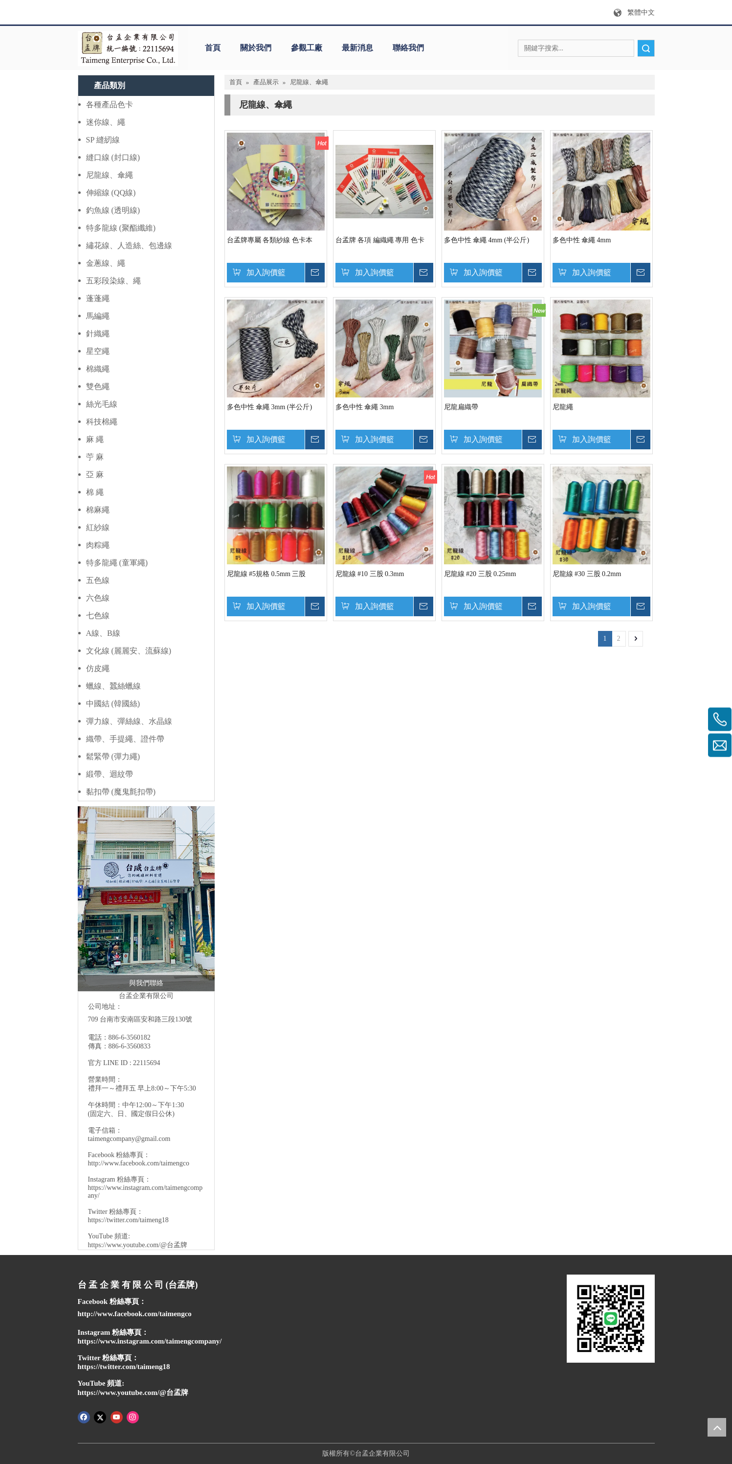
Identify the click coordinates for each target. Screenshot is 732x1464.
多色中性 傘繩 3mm (364, 407)
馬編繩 (98, 316)
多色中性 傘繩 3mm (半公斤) (269, 407)
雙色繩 (98, 386)
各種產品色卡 (109, 104)
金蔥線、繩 (105, 263)
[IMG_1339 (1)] (146, 898)
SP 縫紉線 (103, 140)
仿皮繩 (98, 668)
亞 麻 (95, 474)
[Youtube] (117, 1416)
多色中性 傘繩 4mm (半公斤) (487, 240)
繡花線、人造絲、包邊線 (129, 245)
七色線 (98, 615)
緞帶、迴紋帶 (109, 774)
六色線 (98, 598)
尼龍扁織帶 (461, 407)
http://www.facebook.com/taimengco (138, 1163)
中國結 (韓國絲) (113, 703)
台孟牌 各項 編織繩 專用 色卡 (379, 240)
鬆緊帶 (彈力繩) (113, 756)
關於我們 (255, 48)
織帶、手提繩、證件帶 (125, 739)
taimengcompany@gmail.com (129, 1138)
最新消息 (357, 48)
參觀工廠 (306, 48)
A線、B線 (103, 633)
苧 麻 (95, 457)
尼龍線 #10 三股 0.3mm (369, 574)
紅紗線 (98, 527)
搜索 (646, 48)
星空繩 (98, 351)
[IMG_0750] (611, 1319)
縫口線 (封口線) (113, 157)
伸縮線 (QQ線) (111, 192)
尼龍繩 (563, 407)
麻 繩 (95, 439)
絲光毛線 (101, 404)
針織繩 (98, 333)
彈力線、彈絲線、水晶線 (129, 721)
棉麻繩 (98, 510)
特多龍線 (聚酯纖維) (121, 228)
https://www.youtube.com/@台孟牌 (137, 1245)
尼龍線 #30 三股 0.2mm (587, 574)
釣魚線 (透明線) (113, 210)
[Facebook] (84, 1416)
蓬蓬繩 (98, 298)
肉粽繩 (98, 545)
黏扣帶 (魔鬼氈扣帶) (121, 792)
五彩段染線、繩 (113, 281)
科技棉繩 (101, 422)
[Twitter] (100, 1416)
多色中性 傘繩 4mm (582, 240)
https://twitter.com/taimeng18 (128, 1220)
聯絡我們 (408, 48)
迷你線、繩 (105, 122)
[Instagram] (133, 1416)
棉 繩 (95, 492)
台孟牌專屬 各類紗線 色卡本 (269, 240)
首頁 (213, 48)
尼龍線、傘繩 (109, 175)
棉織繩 (98, 369)
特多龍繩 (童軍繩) (117, 562)
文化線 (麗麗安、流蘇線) (129, 651)
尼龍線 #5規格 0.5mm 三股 (266, 574)
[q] (128, 48)
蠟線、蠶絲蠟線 (113, 686)
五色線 (98, 580)
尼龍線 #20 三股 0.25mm (480, 574)
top (717, 1427)
